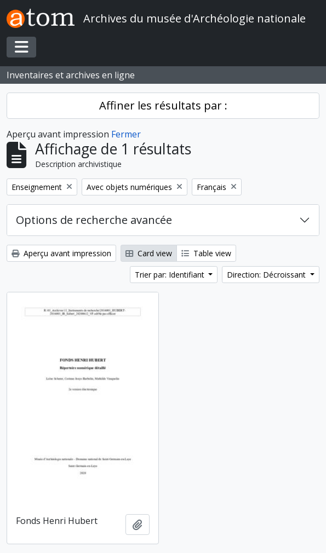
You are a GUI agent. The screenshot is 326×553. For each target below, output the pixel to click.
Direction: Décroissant (267, 274)
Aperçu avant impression (61, 253)
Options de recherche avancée (94, 219)
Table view (206, 253)
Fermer (126, 134)
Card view (148, 253)
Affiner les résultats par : (163, 105)
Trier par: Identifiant (171, 274)
